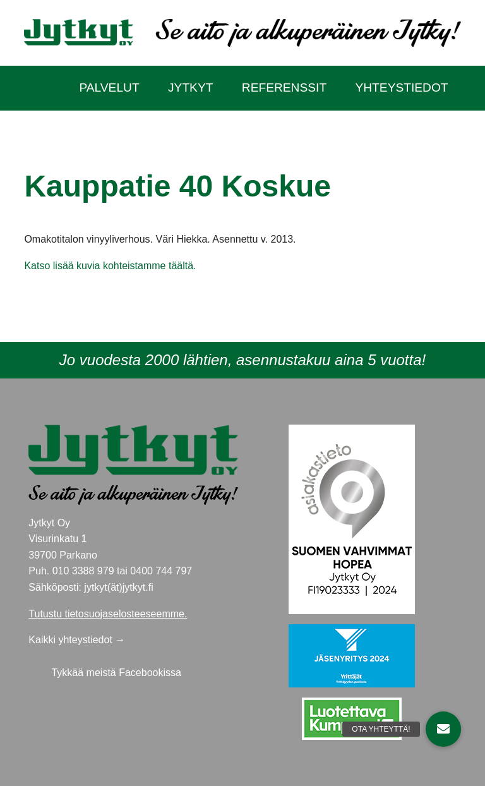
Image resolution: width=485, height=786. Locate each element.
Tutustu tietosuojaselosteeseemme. (107, 613)
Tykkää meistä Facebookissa (116, 672)
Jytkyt (190, 87)
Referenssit (284, 87)
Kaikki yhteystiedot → (76, 639)
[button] (443, 729)
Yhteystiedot (401, 87)
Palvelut (109, 87)
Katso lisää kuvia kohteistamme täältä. (110, 265)
